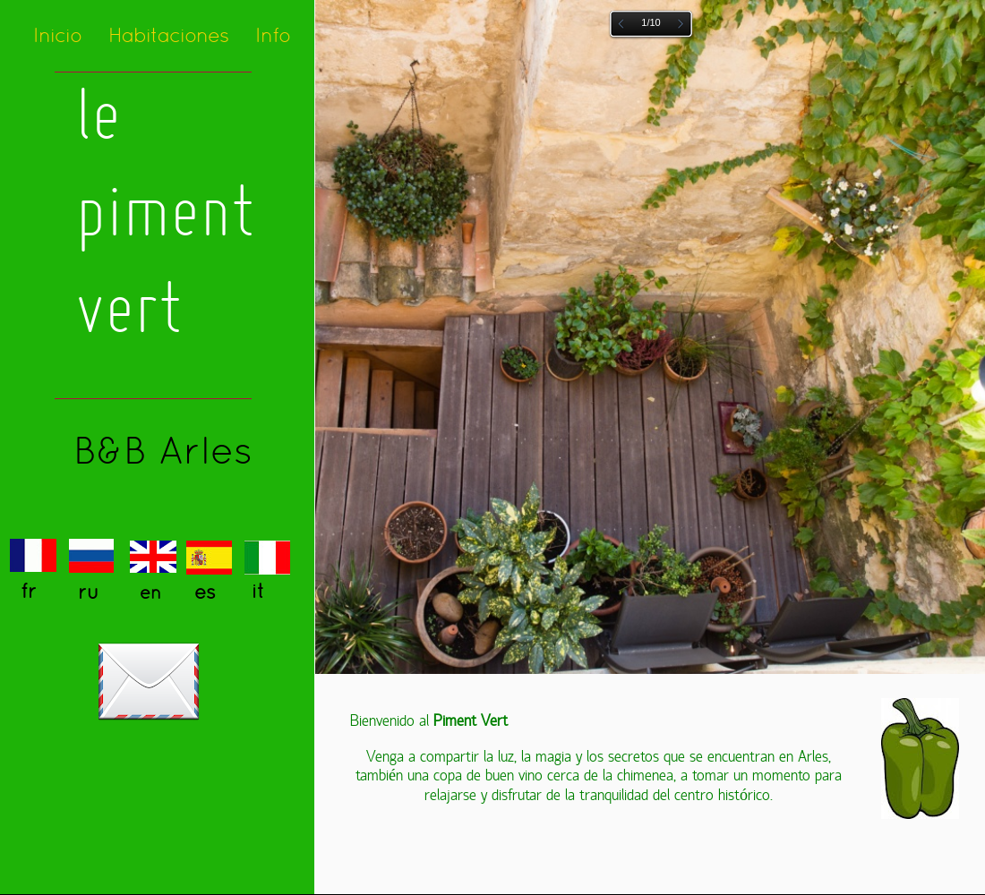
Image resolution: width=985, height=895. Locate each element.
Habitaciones (168, 35)
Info (272, 35)
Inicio (57, 35)
